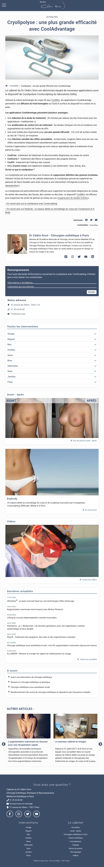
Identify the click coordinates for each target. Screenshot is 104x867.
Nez (28, 834)
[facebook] (86, 220)
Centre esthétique (75, 838)
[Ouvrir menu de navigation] (4, 5)
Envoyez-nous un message (19, 804)
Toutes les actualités (87, 659)
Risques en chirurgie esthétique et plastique (28, 682)
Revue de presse (75, 848)
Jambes (28, 852)
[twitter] (91, 220)
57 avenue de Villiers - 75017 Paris (22, 807)
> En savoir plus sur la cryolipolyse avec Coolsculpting (31, 203)
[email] (96, 220)
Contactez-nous (16, 314)
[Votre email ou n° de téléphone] (52, 282)
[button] (52, 334)
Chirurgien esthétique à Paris (75, 834)
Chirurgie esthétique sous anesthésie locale (28, 687)
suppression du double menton (73, 198)
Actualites (14, 86)
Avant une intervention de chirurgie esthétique (29, 677)
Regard (28, 831)
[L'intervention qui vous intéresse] (52, 287)
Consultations (75, 841)
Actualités (76, 827)
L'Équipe (75, 845)
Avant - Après (75, 831)
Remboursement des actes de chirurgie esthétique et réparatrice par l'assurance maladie (48, 692)
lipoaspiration (12, 185)
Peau (28, 855)
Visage (28, 827)
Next (100, 744)
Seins (28, 841)
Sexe (28, 848)
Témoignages (75, 852)
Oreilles (28, 838)
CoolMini (55, 100)
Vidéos (75, 855)
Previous (4, 744)
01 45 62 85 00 (16, 309)
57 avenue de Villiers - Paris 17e (24, 305)
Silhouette (28, 845)
